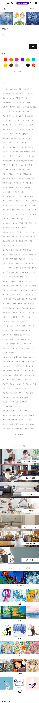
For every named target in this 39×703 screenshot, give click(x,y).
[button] (19, 72)
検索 (33, 46)
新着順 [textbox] (32, 8)
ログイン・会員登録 (22, 3)
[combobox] (33, 8)
